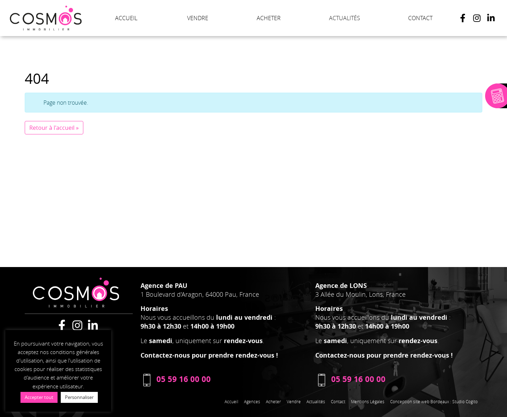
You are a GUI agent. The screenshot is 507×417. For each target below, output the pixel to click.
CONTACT (420, 18)
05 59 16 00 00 (176, 378)
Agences (252, 401)
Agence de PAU (164, 285)
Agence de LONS (341, 285)
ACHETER (269, 18)
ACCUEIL (126, 18)
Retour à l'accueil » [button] (54, 128)
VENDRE (197, 18)
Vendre (294, 401)
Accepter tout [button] (39, 397)
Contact (338, 401)
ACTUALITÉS (344, 18)
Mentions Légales (367, 401)
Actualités (315, 401)
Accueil (231, 401)
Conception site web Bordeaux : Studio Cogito (434, 401)
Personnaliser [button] (79, 397)
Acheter (273, 401)
